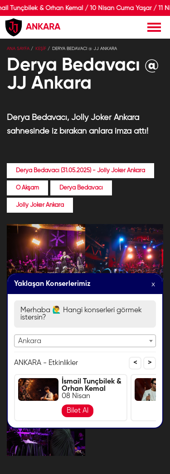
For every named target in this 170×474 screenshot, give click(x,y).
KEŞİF (40, 48)
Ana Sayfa (18, 48)
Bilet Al (77, 410)
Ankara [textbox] (29, 341)
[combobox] (85, 340)
